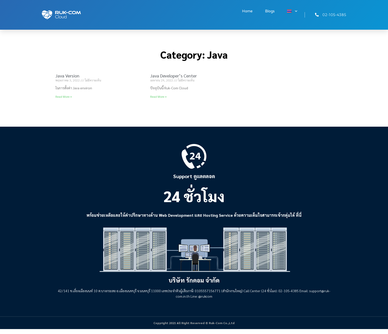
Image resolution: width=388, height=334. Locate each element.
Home (247, 11)
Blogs (270, 11)
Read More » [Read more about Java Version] (63, 96)
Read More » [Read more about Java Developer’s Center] (158, 96)
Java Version (67, 75)
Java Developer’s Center (173, 75)
